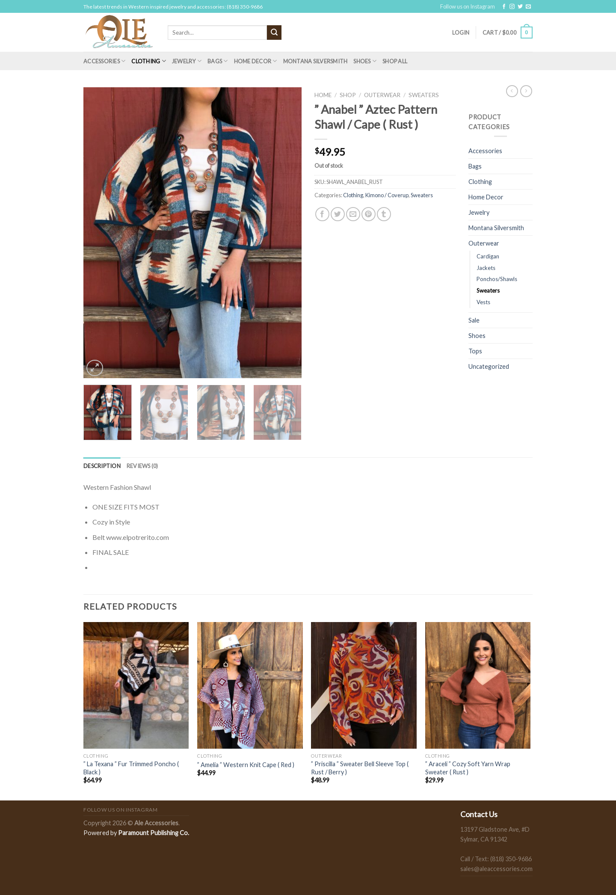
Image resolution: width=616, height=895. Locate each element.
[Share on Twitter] (338, 214)
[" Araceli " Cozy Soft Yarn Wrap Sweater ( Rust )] (478, 685)
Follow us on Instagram (467, 6)
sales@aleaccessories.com (496, 868)
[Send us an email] (528, 7)
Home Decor (255, 61)
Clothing (148, 61)
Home (323, 95)
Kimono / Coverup (387, 195)
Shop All (394, 61)
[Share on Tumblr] (384, 214)
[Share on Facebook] (322, 214)
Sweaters (424, 95)
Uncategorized (488, 366)
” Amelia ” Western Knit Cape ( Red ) (245, 764)
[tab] (102, 465)
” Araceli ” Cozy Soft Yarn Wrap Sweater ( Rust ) (467, 768)
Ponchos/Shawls (497, 279)
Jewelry (186, 61)
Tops (475, 351)
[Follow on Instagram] (512, 7)
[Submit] (274, 32)
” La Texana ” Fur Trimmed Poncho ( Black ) (131, 768)
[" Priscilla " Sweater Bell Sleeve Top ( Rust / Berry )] (364, 685)
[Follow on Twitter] (520, 7)
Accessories (104, 61)
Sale (474, 320)
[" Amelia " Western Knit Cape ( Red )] (250, 685)
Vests (483, 302)
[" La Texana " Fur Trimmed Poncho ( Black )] (136, 685)
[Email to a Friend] (353, 214)
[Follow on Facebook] (503, 7)
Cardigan (488, 256)
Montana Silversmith (315, 61)
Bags (217, 61)
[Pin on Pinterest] (368, 214)
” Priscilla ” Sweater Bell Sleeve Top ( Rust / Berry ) (360, 768)
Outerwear (382, 95)
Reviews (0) (142, 465)
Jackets (486, 267)
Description (102, 465)
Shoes (364, 61)
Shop (348, 95)
